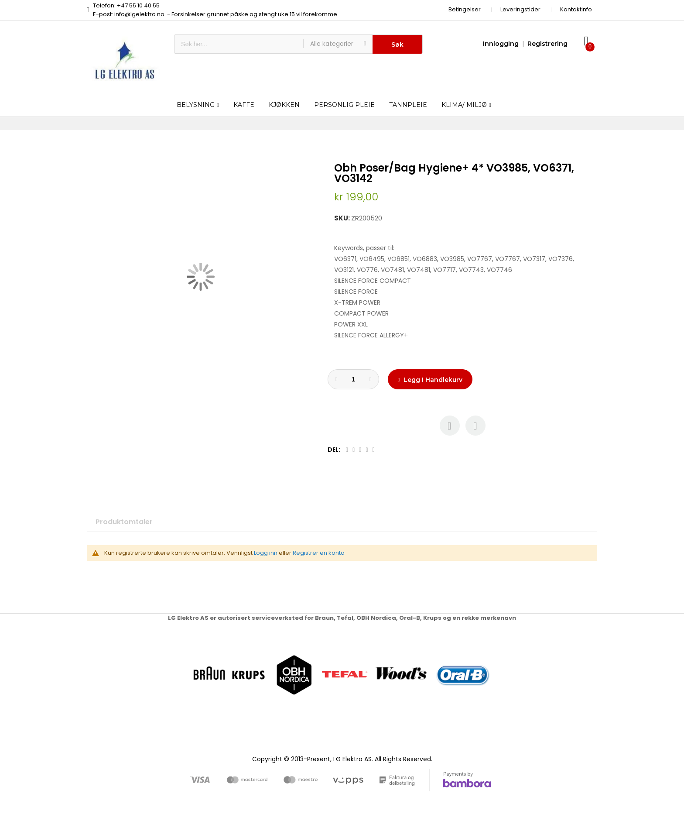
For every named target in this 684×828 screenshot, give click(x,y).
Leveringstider (520, 9)
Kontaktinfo (576, 9)
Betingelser (464, 9)
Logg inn (265, 553)
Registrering (547, 44)
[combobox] (238, 44)
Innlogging (501, 44)
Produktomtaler (124, 522)
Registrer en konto (319, 553)
